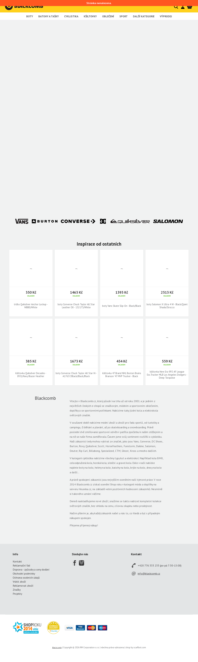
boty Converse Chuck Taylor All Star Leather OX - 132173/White (76, 306)
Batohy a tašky (48, 16)
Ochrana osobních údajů (26, 577)
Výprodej (166, 16)
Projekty (17, 593)
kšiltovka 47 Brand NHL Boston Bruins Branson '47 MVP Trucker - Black (121, 375)
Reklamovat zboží (23, 585)
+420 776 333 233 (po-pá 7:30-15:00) (159, 565)
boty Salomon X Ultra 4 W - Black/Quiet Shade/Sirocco (167, 306)
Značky (17, 589)
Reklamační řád (21, 565)
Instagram (81, 563)
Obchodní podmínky (24, 573)
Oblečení (108, 16)
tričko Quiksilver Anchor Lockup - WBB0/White (31, 306)
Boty (29, 16)
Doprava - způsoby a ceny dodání (31, 569)
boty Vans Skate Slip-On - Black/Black (121, 305)
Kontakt (17, 561)
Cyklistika (71, 16)
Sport (123, 16)
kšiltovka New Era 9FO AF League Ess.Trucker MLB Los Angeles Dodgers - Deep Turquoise (167, 374)
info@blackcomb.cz (149, 573)
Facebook (74, 563)
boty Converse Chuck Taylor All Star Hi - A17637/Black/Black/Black (76, 375)
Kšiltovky (90, 16)
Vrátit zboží (19, 581)
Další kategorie (143, 16)
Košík (189, 6)
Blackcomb (27, 6)
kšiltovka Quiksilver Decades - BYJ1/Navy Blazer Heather (30, 375)
